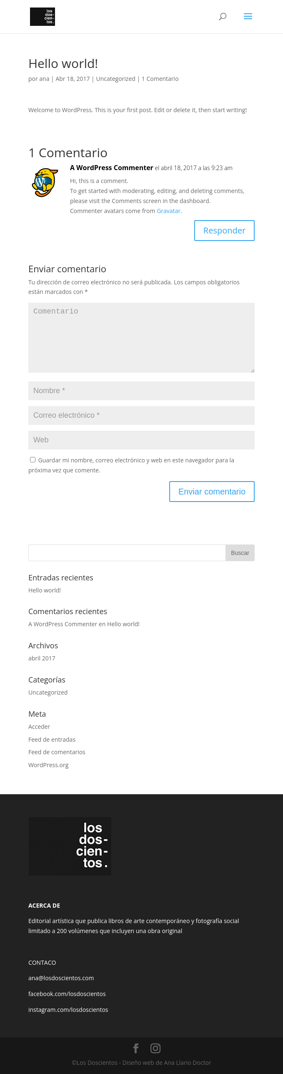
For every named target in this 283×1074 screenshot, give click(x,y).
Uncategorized (115, 79)
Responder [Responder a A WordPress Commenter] (224, 230)
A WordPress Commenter (111, 167)
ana (44, 79)
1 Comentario (160, 79)
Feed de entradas (51, 739)
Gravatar (168, 211)
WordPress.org (48, 765)
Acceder (39, 726)
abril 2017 (41, 658)
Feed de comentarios (56, 752)
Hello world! (44, 590)
